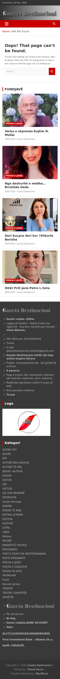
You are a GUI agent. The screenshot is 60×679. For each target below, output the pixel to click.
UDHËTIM (8, 597)
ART (4, 458)
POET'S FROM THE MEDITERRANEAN (24, 553)
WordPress (42, 673)
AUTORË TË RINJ (12, 467)
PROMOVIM (9, 575)
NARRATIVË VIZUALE (14, 545)
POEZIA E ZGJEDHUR (14, 566)
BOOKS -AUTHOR (12, 471)
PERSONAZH (9, 549)
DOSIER (7, 475)
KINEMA (7, 506)
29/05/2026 (10, 139)
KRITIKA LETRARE (12, 514)
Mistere (6, 536)
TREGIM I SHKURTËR (14, 592)
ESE (4, 484)
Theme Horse (35, 669)
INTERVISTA (9, 497)
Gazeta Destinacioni (26, 139)
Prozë (5, 579)
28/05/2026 (10, 191)
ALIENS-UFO (9, 449)
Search (52, 71)
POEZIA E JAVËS (14, 123)
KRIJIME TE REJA (11, 510)
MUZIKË (7, 540)
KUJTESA (7, 519)
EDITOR (7, 480)
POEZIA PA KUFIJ (12, 571)
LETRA (6, 527)
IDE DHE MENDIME (13, 493)
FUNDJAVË (14, 89)
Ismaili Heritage (11, 501)
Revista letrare (11, 584)
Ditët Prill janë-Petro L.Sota (27, 288)
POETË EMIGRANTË (13, 558)
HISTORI (7, 488)
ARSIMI (6, 454)
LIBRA (5, 532)
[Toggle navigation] (6, 23)
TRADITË (7, 588)
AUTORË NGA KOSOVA (15, 462)
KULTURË (7, 523)
